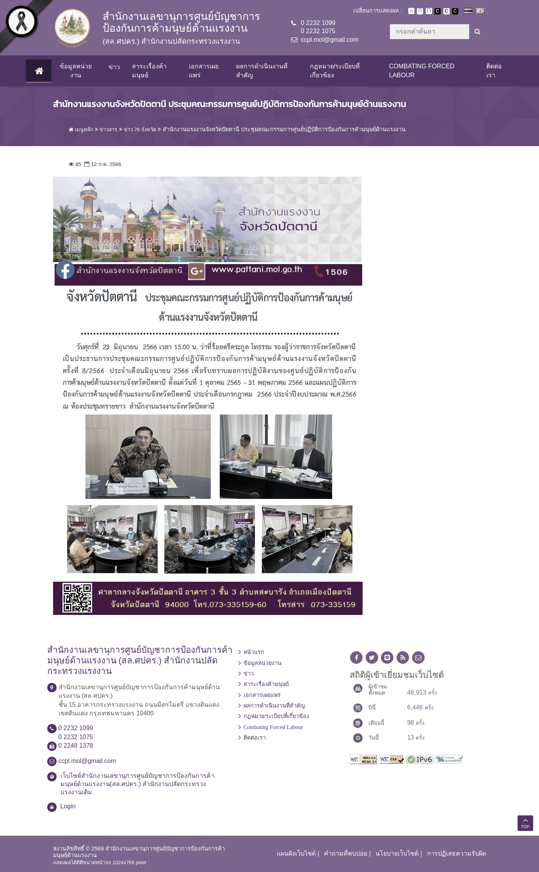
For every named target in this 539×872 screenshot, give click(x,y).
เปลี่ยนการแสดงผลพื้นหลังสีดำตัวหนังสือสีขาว (437, 11)
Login (68, 806)
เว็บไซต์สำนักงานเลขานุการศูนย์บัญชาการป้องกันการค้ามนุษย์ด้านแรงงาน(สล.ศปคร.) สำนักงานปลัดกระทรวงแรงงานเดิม (137, 783)
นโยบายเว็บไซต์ (396, 853)
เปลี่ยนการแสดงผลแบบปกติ (446, 11)
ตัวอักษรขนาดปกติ (411, 11)
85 (75, 164)
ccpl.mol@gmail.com (330, 39)
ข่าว (114, 67)
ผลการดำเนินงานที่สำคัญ (262, 70)
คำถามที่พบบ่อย (345, 853)
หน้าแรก (254, 652)
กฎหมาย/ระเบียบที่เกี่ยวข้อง (335, 70)
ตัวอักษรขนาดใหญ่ (429, 11)
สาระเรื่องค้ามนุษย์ (149, 70)
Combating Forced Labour (422, 70)
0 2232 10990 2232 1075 (318, 27)
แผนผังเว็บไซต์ (296, 853)
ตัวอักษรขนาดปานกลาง (420, 11)
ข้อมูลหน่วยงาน (76, 70)
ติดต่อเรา (494, 70)
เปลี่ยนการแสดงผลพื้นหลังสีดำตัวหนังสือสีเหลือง (455, 11)
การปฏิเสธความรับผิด (456, 853)
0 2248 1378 (76, 745)
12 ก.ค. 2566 (102, 164)
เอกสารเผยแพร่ (204, 70)
